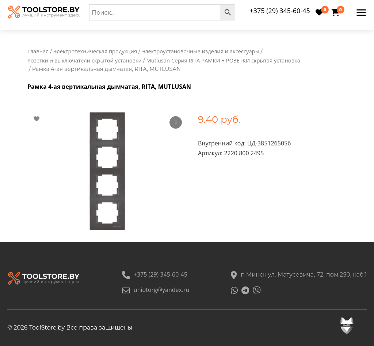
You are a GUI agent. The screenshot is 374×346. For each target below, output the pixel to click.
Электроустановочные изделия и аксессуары (200, 51)
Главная (38, 51)
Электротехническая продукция (95, 51)
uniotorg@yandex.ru (156, 290)
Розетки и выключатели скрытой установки (84, 60)
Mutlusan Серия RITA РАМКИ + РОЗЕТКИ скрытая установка (223, 60)
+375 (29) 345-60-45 (279, 10)
